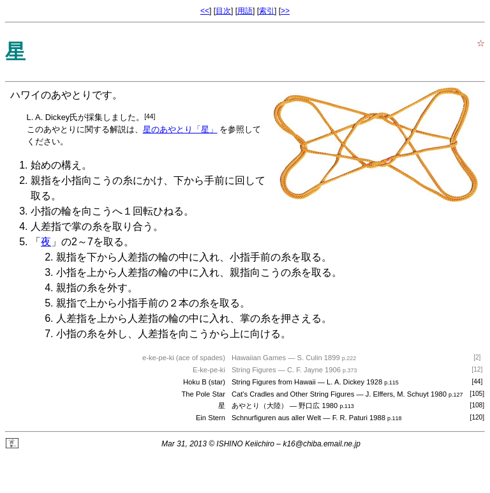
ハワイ (25, 94)
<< (204, 10)
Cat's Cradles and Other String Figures (293, 394)
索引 (266, 10)
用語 (245, 10)
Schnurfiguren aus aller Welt (276, 417)
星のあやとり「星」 (180, 129)
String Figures (254, 370)
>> (285, 10)
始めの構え (56, 165)
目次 (223, 10)
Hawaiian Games (259, 357)
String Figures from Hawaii (274, 382)
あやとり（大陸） (260, 405)
